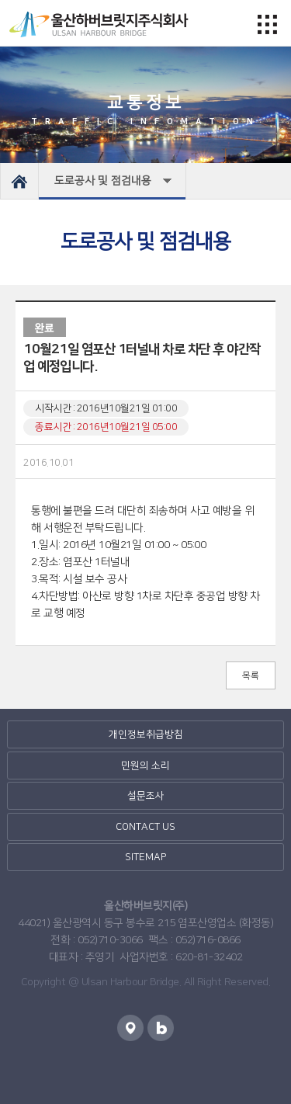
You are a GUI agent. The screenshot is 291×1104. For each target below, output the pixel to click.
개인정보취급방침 (146, 734)
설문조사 (146, 795)
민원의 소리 (145, 765)
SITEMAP (145, 857)
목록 (250, 676)
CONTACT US (145, 826)
